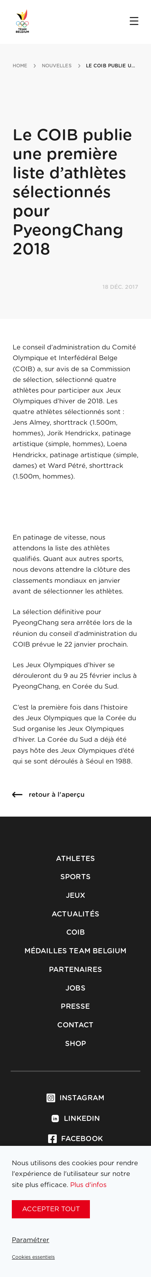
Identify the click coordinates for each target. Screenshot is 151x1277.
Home (20, 65)
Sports (75, 877)
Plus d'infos (88, 1185)
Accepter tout (51, 1209)
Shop (75, 1044)
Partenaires (75, 969)
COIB (75, 932)
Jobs (75, 988)
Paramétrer (30, 1240)
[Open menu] (134, 22)
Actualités (75, 914)
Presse (75, 1006)
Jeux (76, 895)
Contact (75, 1025)
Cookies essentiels (33, 1257)
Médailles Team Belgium (75, 951)
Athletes (75, 859)
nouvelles (57, 65)
